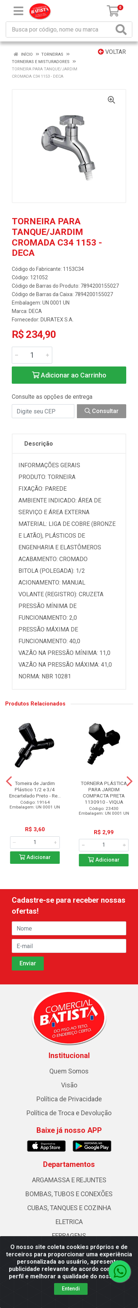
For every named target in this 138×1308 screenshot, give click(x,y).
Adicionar (35, 857)
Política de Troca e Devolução (69, 1113)
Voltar (112, 51)
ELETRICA (69, 1222)
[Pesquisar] (122, 29)
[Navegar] (9, 781)
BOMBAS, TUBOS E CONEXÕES (69, 1194)
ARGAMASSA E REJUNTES (69, 1180)
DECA (35, 311)
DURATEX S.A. (57, 320)
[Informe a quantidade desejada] (32, 355)
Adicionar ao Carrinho (69, 375)
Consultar (101, 411)
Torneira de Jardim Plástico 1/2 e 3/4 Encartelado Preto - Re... (35, 789)
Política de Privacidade (69, 1099)
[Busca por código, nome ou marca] (60, 29)
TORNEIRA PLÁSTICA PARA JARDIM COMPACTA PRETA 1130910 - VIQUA (104, 792)
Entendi (71, 1289)
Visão (69, 1085)
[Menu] (18, 11)
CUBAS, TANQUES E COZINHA (69, 1208)
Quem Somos (69, 1071)
